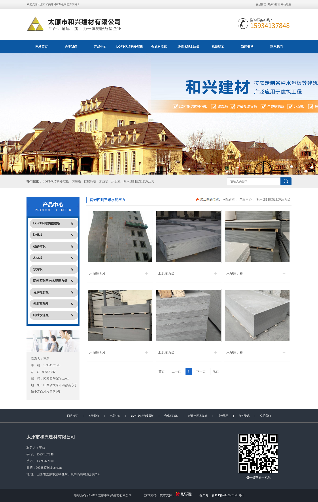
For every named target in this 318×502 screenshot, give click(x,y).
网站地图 (286, 4)
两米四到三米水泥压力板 (273, 199)
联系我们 (273, 4)
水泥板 (116, 181)
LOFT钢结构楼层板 (129, 46)
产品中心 (100, 46)
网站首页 (41, 46)
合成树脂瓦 (159, 46)
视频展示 (218, 46)
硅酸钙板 (90, 181)
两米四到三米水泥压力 (138, 181)
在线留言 (261, 4)
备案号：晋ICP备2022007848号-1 (221, 495)
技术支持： (176, 495)
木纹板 (103, 181)
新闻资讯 (247, 46)
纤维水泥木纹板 (188, 46)
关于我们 (71, 46)
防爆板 (76, 181)
